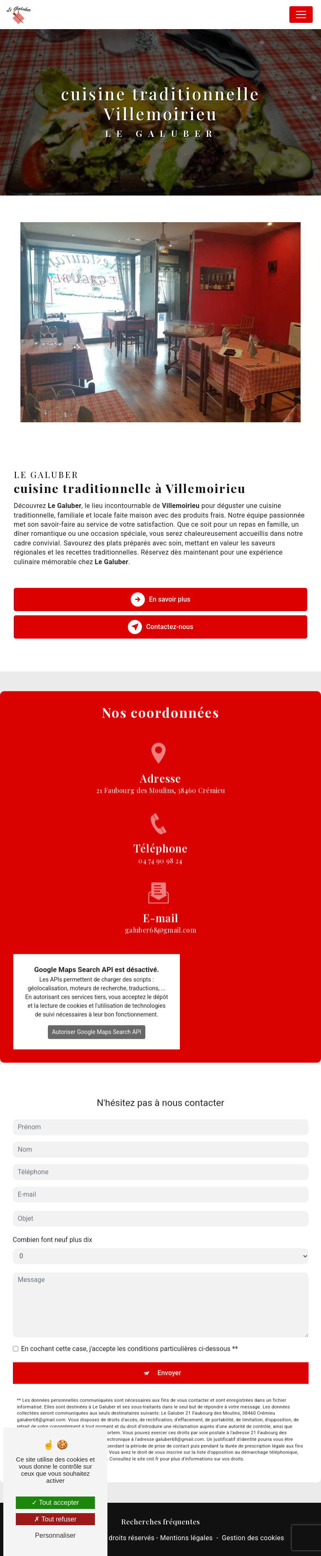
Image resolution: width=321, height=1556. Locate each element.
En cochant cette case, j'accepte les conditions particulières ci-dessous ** (129, 1337)
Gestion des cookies (253, 1538)
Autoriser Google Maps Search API (97, 1020)
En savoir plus (160, 599)
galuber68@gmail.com (160, 906)
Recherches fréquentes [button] (160, 1521)
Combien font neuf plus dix (52, 1228)
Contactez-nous (160, 627)
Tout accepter (55, 1502)
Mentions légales (186, 1538)
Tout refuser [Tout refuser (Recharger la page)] (55, 1519)
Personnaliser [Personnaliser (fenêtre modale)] (55, 1535)
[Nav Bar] (301, 14)
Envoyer (169, 1361)
